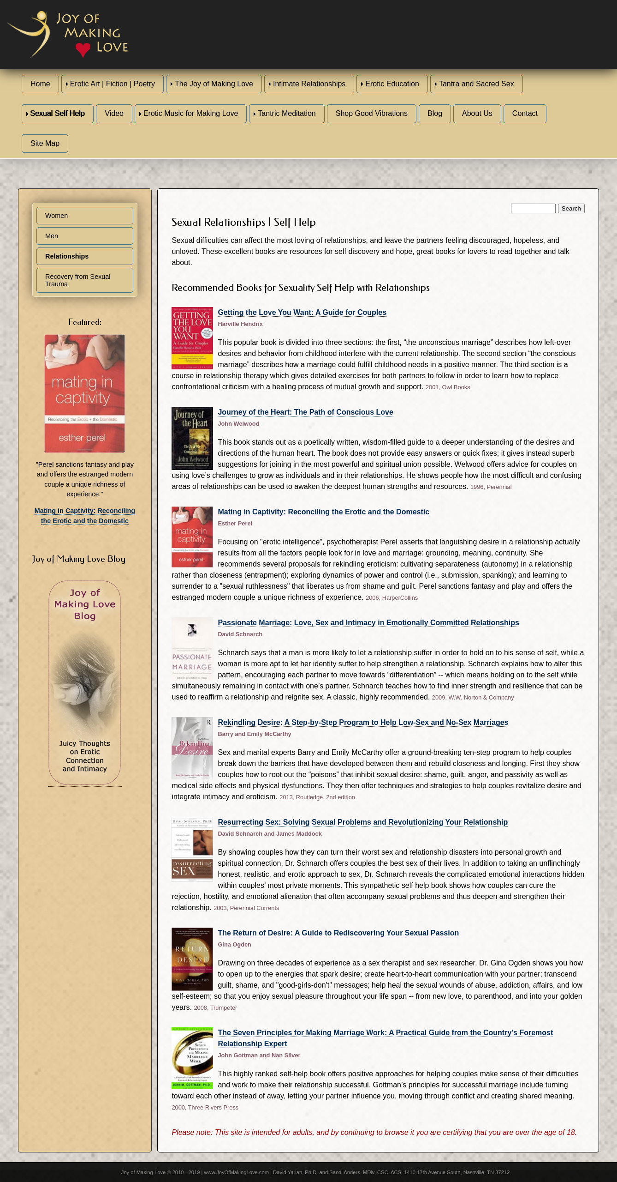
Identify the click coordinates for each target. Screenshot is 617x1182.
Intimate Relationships (309, 84)
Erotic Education (392, 84)
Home (40, 84)
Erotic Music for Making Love (190, 113)
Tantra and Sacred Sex (476, 84)
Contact (525, 113)
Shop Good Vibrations (372, 113)
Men (51, 236)
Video (114, 113)
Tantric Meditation (286, 113)
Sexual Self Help (57, 113)
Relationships (67, 256)
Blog (434, 113)
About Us (477, 113)
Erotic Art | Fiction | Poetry (112, 84)
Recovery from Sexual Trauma (78, 280)
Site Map (44, 143)
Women (56, 215)
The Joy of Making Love (214, 84)
